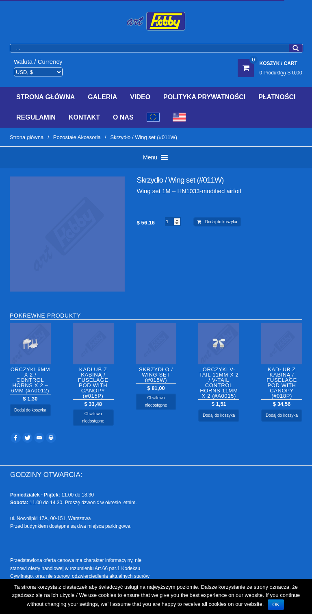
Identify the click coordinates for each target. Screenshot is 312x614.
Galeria (102, 97)
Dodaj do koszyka (221, 222)
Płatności (276, 97)
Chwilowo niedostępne (93, 417)
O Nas (123, 117)
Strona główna (26, 137)
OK (275, 604)
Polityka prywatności (204, 97)
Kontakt (84, 117)
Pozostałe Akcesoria (77, 137)
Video (140, 97)
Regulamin (36, 117)
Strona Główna (45, 97)
